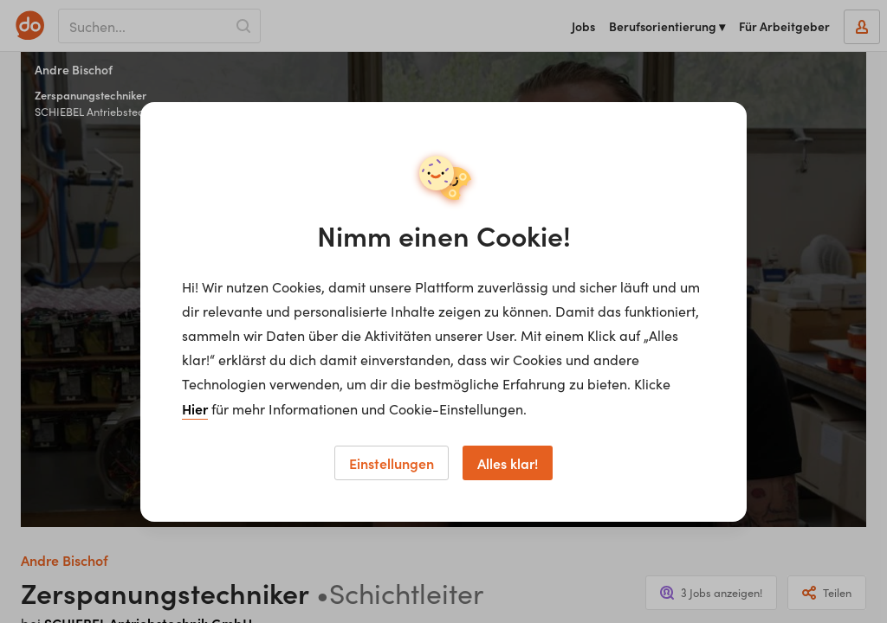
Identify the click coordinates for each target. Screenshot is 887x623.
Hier (195, 408)
